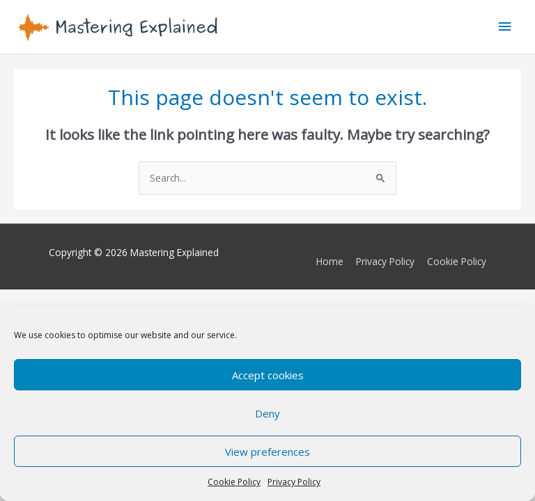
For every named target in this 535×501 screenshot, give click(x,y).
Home (329, 261)
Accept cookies (268, 375)
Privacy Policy (294, 482)
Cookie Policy (234, 482)
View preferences (267, 452)
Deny (267, 413)
